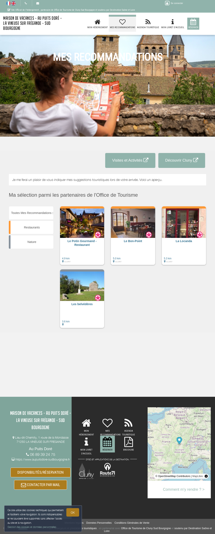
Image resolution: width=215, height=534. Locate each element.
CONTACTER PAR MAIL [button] (40, 485)
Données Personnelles (99, 522)
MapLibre (197, 476)
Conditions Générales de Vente (131, 522)
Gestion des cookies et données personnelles (32, 527)
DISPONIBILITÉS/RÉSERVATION (40, 472)
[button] (82, 237)
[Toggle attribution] (206, 476)
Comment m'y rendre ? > (184, 489)
